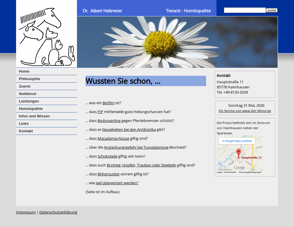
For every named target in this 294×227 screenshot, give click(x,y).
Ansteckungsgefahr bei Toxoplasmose (136, 147)
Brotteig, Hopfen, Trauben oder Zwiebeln (141, 165)
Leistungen (29, 101)
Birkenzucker (109, 173)
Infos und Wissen (34, 116)
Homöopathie (31, 108)
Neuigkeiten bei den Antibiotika (129, 129)
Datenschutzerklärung (58, 212)
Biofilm (108, 102)
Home (24, 71)
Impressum (26, 212)
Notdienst (27, 94)
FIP (100, 111)
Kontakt (26, 131)
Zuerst (24, 86)
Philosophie (29, 79)
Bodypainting (109, 120)
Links (24, 123)
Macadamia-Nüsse (113, 138)
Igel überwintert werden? (117, 182)
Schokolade (107, 156)
